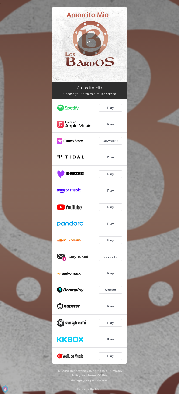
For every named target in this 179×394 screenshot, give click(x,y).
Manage (76, 380)
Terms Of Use (97, 375)
